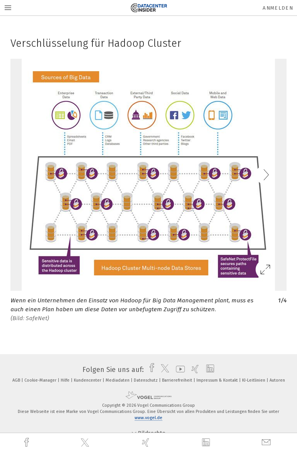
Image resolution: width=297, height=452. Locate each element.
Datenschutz (146, 380)
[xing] (146, 442)
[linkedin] (207, 443)
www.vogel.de (148, 417)
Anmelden (278, 8)
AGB (16, 380)
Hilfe (66, 380)
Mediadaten (118, 380)
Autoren (277, 380)
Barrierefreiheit (177, 380)
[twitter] (86, 442)
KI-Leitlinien (254, 380)
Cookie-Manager (41, 380)
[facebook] (27, 443)
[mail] (267, 443)
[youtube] (178, 369)
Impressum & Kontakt (217, 380)
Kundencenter (88, 380)
